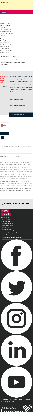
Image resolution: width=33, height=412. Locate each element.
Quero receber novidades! (12, 237)
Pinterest (3, 133)
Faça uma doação (6, 50)
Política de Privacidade (8, 231)
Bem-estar (3, 37)
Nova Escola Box (5, 29)
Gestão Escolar (5, 43)
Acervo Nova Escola (6, 33)
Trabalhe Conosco (7, 225)
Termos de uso (6, 229)
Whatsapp (7, 133)
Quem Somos (4, 48)
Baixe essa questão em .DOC (20, 114)
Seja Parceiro (5, 221)
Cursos (2, 27)
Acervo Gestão (5, 44)
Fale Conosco (4, 52)
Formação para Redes (7, 41)
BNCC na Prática (5, 31)
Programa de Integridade (9, 233)
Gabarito (18, 156)
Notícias (2, 35)
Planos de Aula (5, 25)
